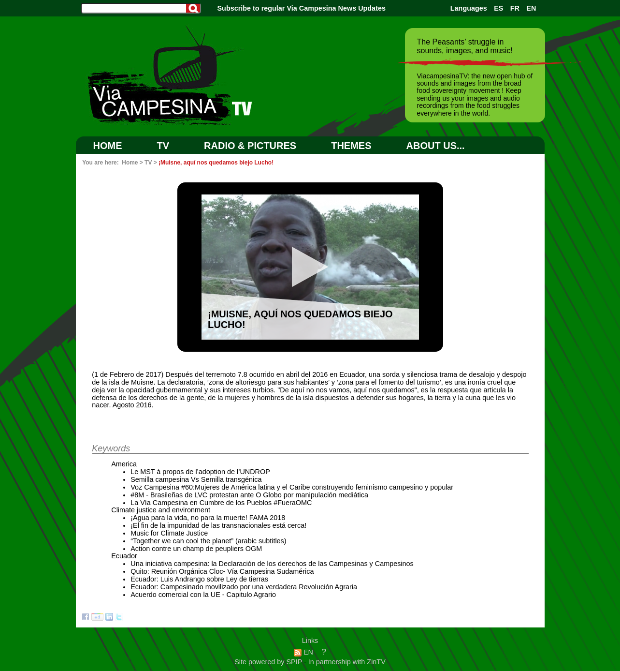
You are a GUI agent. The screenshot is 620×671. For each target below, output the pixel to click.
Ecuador (124, 556)
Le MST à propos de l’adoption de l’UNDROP (200, 472)
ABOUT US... (435, 145)
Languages (468, 8)
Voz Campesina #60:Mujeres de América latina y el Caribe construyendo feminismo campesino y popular (291, 487)
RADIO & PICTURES (250, 145)
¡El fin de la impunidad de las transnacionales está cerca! (218, 525)
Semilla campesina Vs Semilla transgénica (195, 479)
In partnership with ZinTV (347, 662)
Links (310, 640)
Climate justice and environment (160, 510)
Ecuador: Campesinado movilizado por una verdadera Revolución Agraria (243, 587)
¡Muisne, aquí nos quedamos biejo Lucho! (216, 162)
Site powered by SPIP (269, 662)
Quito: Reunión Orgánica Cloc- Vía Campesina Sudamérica (222, 571)
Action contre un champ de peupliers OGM (196, 548)
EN (531, 8)
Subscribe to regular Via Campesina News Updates (301, 8)
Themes (351, 145)
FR (514, 8)
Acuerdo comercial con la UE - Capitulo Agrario (203, 594)
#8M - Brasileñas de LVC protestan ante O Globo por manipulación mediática (249, 495)
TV (163, 145)
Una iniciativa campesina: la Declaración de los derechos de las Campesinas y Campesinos (272, 563)
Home (107, 145)
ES (498, 8)
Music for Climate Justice (169, 533)
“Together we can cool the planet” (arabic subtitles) (208, 541)
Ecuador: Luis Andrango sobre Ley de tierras (199, 579)
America (124, 464)
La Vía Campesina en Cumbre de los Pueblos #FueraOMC (221, 503)
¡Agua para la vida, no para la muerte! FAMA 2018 (207, 518)
